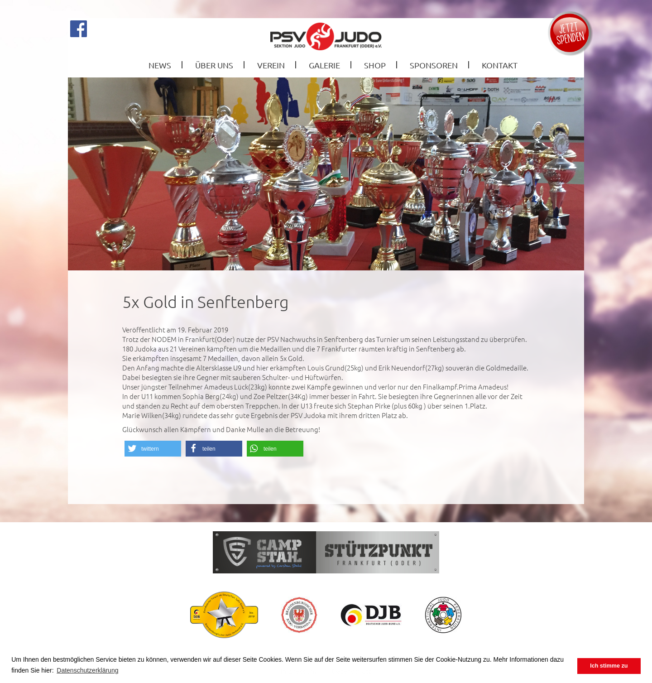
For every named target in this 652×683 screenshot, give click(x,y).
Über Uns (214, 65)
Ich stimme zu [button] (609, 666)
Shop (375, 65)
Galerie (324, 65)
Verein (271, 65)
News (160, 65)
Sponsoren (434, 65)
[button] (153, 449)
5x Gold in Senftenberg (205, 301)
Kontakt (500, 65)
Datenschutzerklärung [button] (87, 670)
